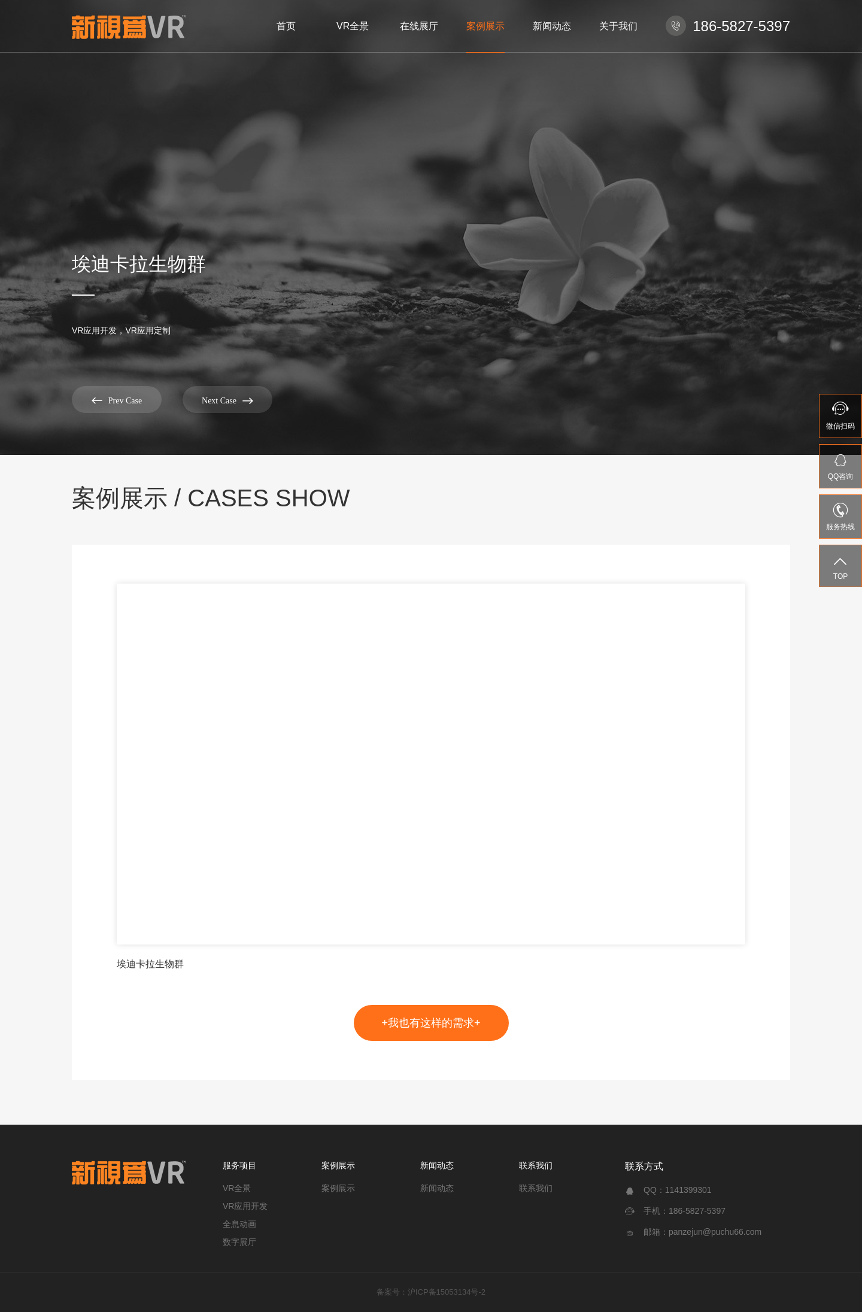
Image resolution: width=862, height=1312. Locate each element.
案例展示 (485, 26)
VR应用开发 (245, 1206)
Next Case (227, 400)
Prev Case (117, 400)
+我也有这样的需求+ (430, 1023)
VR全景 (352, 26)
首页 (286, 26)
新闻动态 (552, 26)
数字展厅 (239, 1242)
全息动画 (239, 1224)
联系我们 (536, 1165)
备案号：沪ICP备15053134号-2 (431, 1291)
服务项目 (239, 1165)
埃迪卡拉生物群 (150, 964)
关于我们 (618, 26)
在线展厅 (419, 26)
